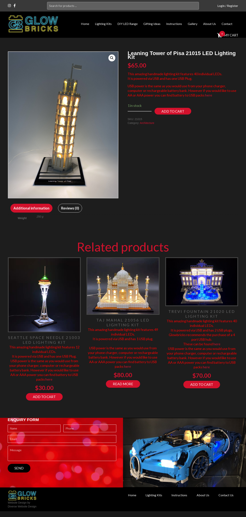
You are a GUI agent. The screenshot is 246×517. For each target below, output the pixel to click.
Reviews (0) (70, 208)
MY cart (231, 35)
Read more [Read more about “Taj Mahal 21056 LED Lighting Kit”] (123, 384)
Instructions (174, 24)
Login (221, 5)
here (208, 95)
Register (232, 5)
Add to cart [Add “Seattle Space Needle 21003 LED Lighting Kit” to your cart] (44, 397)
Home (85, 24)
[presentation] (37, 479)
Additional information (31, 208)
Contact (227, 24)
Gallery (192, 24)
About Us (209, 24)
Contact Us (226, 495)
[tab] (31, 208)
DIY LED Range (127, 24)
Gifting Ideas (151, 24)
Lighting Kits (103, 24)
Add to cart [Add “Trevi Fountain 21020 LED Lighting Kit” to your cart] (201, 384)
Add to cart (172, 111)
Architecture (147, 123)
